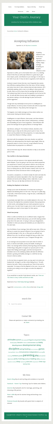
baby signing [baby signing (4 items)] (24, 340)
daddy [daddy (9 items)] (40, 342)
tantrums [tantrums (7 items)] (29, 362)
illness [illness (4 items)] (17, 352)
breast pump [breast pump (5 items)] (13, 342)
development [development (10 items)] (17, 345)
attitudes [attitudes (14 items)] (12, 339)
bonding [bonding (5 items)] (35, 340)
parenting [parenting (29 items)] (28, 355)
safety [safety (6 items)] (38, 359)
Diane (27, 322)
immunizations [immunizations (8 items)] (24, 352)
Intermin (10, 388)
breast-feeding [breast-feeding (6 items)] (41, 340)
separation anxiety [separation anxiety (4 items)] (12, 361)
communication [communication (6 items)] (31, 342)
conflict (24, 287)
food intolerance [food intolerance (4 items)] (34, 349)
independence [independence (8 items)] (34, 352)
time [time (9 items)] (40, 362)
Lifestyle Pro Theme (21, 415)
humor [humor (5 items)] (13, 352)
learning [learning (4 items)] (41, 352)
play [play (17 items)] (37, 355)
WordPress (41, 415)
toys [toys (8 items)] (44, 362)
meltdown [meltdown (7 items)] (15, 356)
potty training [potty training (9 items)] (19, 359)
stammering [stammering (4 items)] (23, 361)
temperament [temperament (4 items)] (35, 361)
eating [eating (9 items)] (21, 349)
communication (18, 287)
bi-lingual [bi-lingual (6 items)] (30, 340)
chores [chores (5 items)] (25, 342)
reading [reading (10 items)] (33, 359)
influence (28, 287)
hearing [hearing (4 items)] (10, 352)
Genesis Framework (33, 415)
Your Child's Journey (26, 17)
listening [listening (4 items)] (10, 355)
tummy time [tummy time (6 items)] (26, 364)
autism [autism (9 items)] (18, 340)
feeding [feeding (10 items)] (27, 349)
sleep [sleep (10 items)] (18, 362)
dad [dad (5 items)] (37, 342)
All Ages (39, 287)
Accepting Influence (26, 41)
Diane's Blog (11, 379)
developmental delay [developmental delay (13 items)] (32, 345)
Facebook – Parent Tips (14, 383)
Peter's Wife (11, 394)
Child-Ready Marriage (23, 282)
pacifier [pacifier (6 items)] (21, 355)
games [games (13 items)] (41, 349)
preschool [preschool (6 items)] (27, 359)
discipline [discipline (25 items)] (14, 348)
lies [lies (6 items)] (44, 352)
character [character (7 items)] (20, 342)
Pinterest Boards (12, 401)
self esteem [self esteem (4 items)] (42, 359)
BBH (42, 287)
